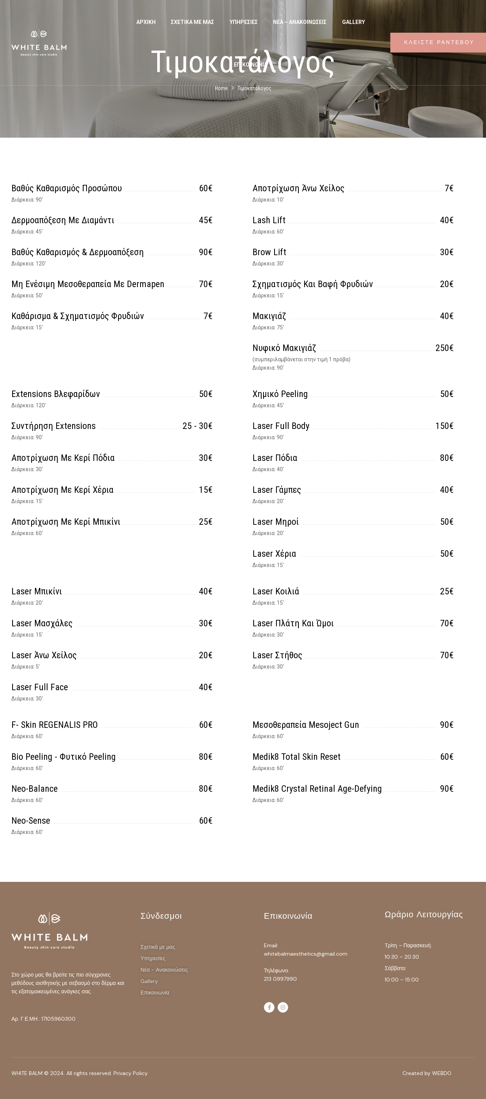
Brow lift (269, 252)
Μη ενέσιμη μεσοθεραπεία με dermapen (87, 284)
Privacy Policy (130, 1073)
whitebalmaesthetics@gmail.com (305, 953)
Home (221, 88)
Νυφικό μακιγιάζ (284, 348)
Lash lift (269, 220)
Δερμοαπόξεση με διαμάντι (62, 220)
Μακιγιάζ (269, 316)
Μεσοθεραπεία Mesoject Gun (305, 724)
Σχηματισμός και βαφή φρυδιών (312, 284)
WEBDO (441, 1073)
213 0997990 (280, 978)
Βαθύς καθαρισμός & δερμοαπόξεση (77, 252)
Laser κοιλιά (275, 591)
